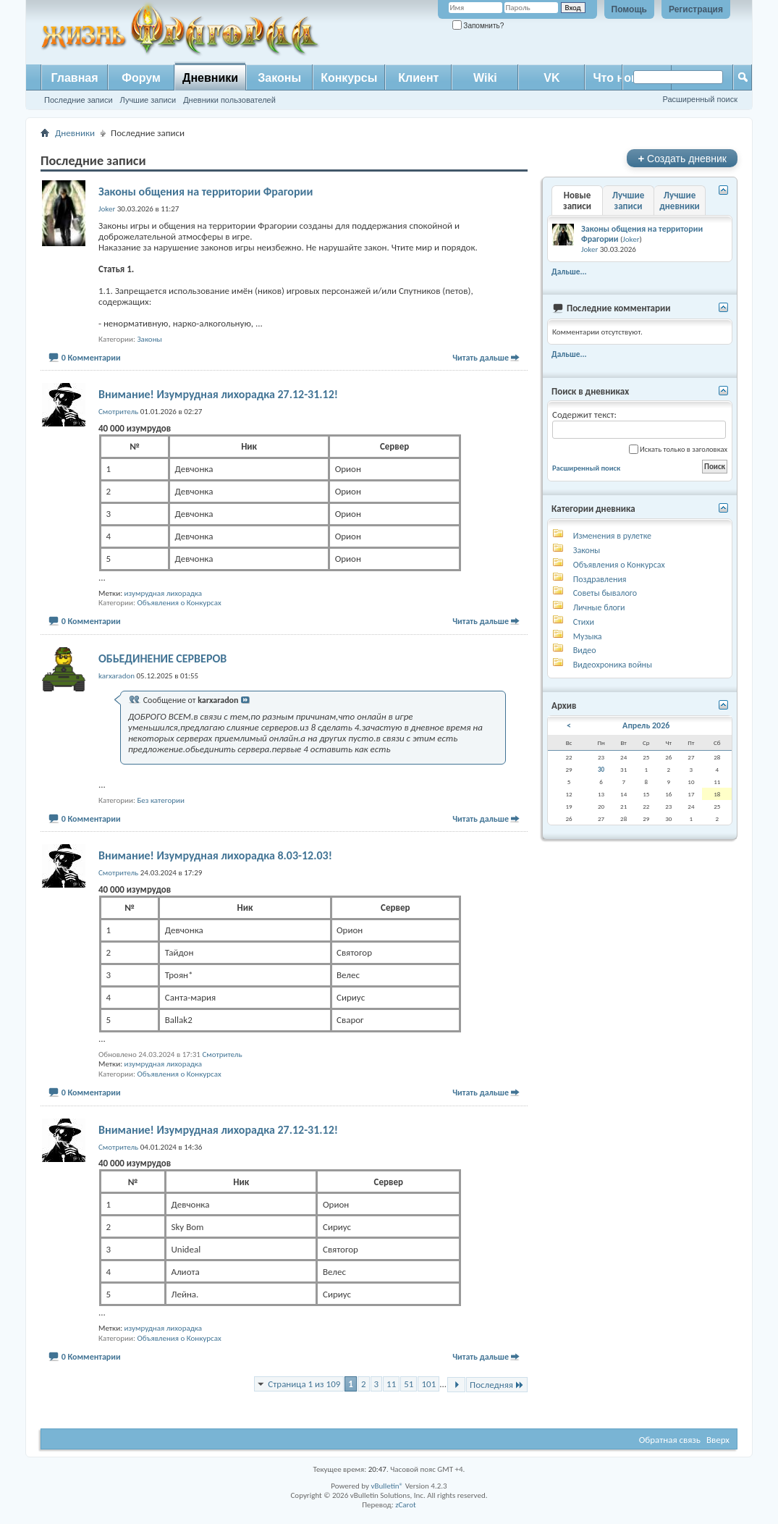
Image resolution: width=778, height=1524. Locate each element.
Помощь (629, 9)
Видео (584, 650)
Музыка (587, 636)
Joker (630, 239)
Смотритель (222, 1054)
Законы (279, 78)
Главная (74, 78)
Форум (141, 78)
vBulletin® (387, 1486)
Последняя (497, 1384)
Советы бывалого (605, 593)
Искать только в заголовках (678, 449)
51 (408, 1383)
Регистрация (696, 9)
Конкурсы (349, 78)
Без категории (161, 800)
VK (551, 78)
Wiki (485, 78)
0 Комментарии (91, 358)
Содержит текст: (639, 424)
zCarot (405, 1505)
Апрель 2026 (645, 725)
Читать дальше (480, 358)
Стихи (583, 622)
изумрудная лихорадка (163, 593)
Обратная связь (670, 1439)
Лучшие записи (148, 100)
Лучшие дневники (679, 200)
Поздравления (600, 579)
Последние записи (78, 100)
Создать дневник (682, 158)
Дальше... (569, 271)
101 (428, 1383)
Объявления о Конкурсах (179, 602)
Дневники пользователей (229, 100)
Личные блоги (599, 607)
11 (391, 1383)
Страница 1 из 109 (304, 1383)
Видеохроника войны (612, 665)
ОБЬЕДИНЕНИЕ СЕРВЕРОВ (162, 658)
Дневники (210, 78)
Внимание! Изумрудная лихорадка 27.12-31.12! (218, 394)
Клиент (418, 78)
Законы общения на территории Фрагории (205, 191)
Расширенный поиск (699, 99)
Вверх (718, 1439)
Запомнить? (478, 26)
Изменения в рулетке (612, 536)
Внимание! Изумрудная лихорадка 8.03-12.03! (215, 855)
